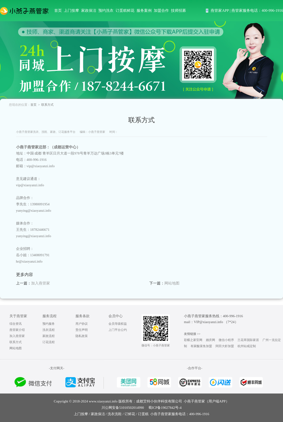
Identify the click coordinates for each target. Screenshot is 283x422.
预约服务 (48, 323)
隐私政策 (81, 336)
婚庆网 (210, 340)
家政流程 (48, 336)
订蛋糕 (143, 414)
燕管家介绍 (17, 330)
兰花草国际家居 (248, 340)
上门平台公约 (117, 330)
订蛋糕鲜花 (125, 10)
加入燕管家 (40, 283)
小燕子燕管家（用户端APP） (206, 401)
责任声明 (81, 330)
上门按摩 (71, 10)
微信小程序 (226, 340)
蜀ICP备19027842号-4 (165, 408)
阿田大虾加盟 (225, 346)
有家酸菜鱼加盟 (201, 346)
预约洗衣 (105, 10)
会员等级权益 (117, 323)
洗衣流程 (48, 330)
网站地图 (171, 283)
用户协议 (81, 323)
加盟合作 (161, 10)
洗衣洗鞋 (115, 414)
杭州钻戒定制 (246, 346)
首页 (58, 10)
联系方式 (15, 342)
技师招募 (178, 10)
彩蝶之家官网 (193, 340)
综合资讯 (15, 323)
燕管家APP (220, 10)
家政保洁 (88, 10)
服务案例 (144, 10)
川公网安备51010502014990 (122, 408)
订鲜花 (130, 414)
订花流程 (48, 342)
